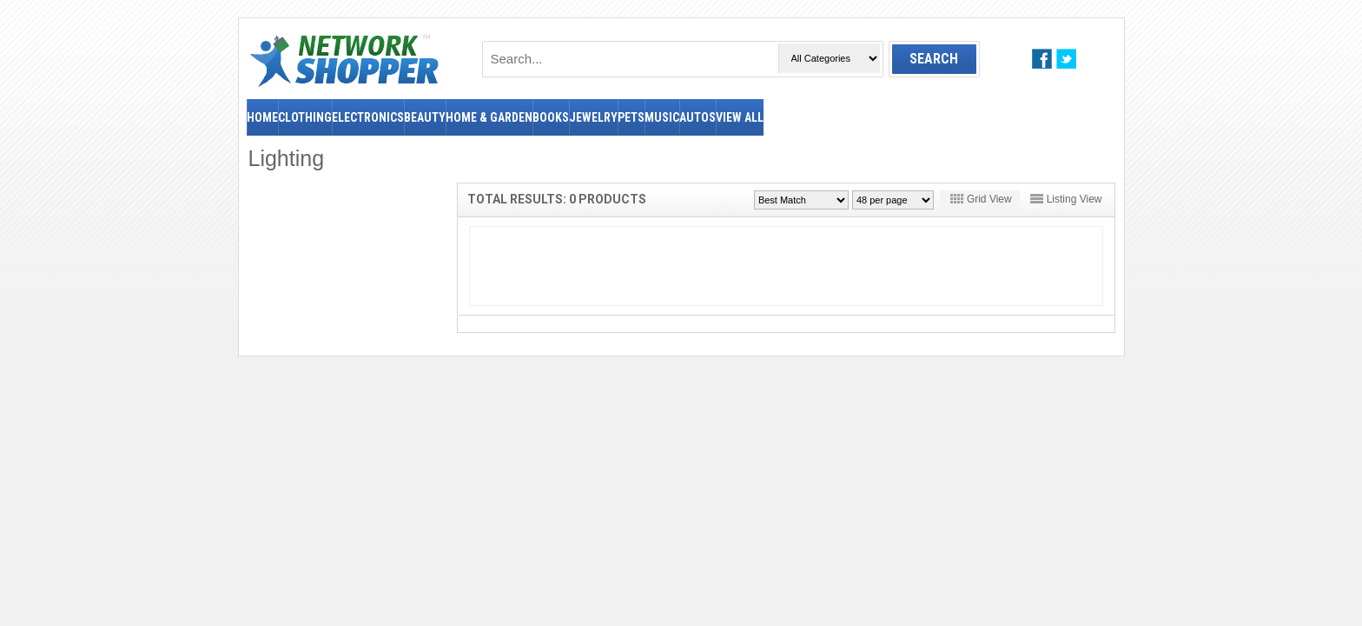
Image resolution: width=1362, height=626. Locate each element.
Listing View (1074, 199)
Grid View (989, 199)
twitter (1066, 59)
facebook (1042, 59)
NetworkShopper (344, 60)
